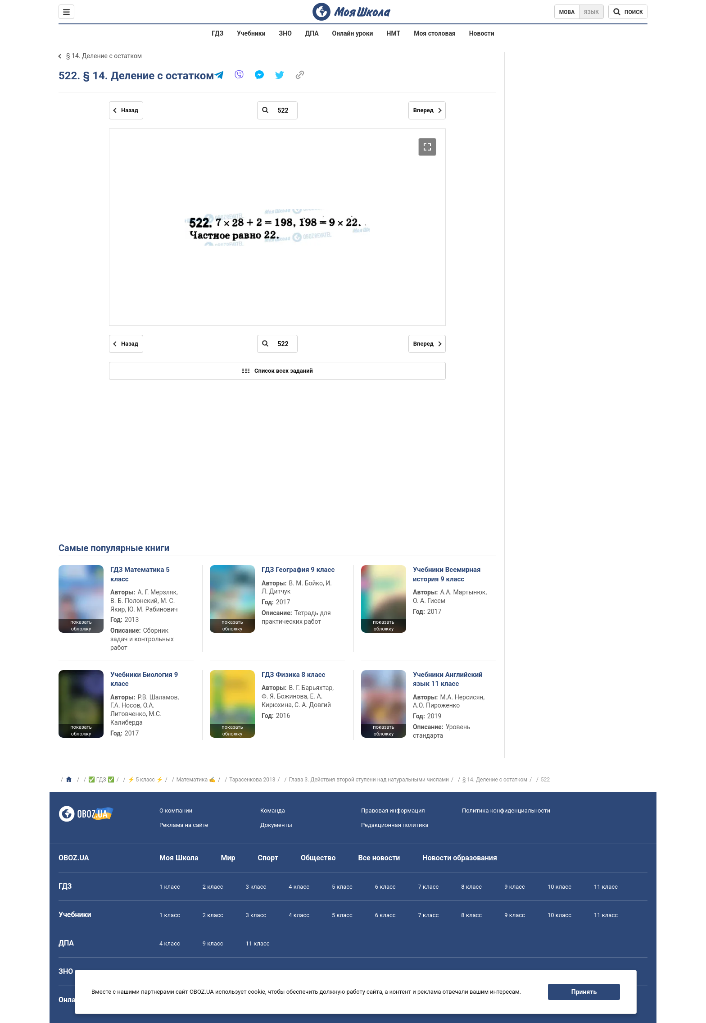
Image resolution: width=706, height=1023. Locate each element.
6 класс (385, 886)
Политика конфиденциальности (506, 810)
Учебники (251, 33)
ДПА (312, 33)
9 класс (514, 886)
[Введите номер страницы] (277, 110)
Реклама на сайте (183, 825)
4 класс (299, 886)
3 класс (256, 886)
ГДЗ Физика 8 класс (293, 675)
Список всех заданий (277, 371)
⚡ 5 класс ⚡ (145, 779)
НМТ (394, 33)
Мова (567, 12)
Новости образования (459, 858)
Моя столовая (435, 33)
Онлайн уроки (352, 33)
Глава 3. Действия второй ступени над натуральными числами (369, 779)
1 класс (169, 886)
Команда (272, 810)
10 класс (559, 886)
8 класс (471, 886)
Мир (228, 858)
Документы (276, 825)
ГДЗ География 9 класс (298, 570)
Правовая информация (393, 810)
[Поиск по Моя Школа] (628, 11)
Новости (481, 33)
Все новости (379, 858)
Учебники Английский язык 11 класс (448, 679)
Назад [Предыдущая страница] (129, 110)
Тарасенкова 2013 (252, 779)
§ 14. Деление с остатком (104, 55)
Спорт (268, 858)
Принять (584, 992)
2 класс (213, 886)
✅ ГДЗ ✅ (101, 779)
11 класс (606, 886)
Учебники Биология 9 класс (144, 679)
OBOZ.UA (74, 858)
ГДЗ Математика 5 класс (140, 574)
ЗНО (285, 33)
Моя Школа (179, 858)
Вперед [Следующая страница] (423, 110)
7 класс (428, 886)
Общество (318, 858)
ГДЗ (217, 33)
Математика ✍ (196, 779)
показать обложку (80, 625)
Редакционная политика (395, 825)
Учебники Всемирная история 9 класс (447, 574)
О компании (175, 810)
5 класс (342, 886)
